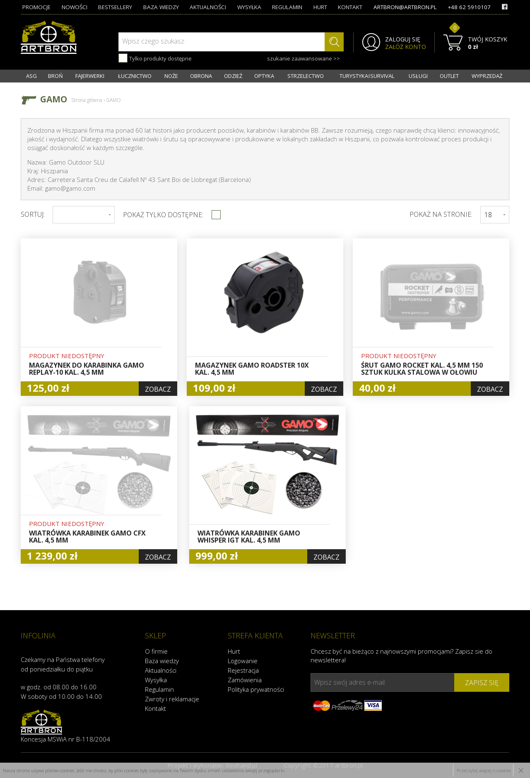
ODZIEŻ (233, 76)
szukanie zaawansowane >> (303, 58)
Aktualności (160, 670)
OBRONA (201, 76)
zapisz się (482, 682)
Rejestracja (243, 670)
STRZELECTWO (305, 76)
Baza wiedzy (162, 661)
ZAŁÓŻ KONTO (405, 47)
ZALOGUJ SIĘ (402, 39)
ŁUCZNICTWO (135, 76)
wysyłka (249, 7)
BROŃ (55, 76)
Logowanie (243, 661)
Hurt (234, 651)
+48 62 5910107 (469, 7)
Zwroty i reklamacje (172, 699)
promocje (36, 7)
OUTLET (449, 76)
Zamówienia (245, 680)
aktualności (208, 7)
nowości (74, 7)
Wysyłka (156, 680)
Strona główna (86, 100)
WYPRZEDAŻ (487, 76)
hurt (320, 7)
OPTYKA (264, 76)
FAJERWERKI (89, 76)
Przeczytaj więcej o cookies (484, 770)
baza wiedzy (161, 7)
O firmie (156, 651)
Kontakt (155, 708)
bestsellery (115, 7)
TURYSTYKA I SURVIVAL (367, 76)
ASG (31, 76)
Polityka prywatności (256, 689)
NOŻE (171, 76)
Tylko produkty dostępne (155, 58)
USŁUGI (418, 76)
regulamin (287, 7)
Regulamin (159, 689)
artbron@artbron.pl (405, 7)
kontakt (350, 7)
